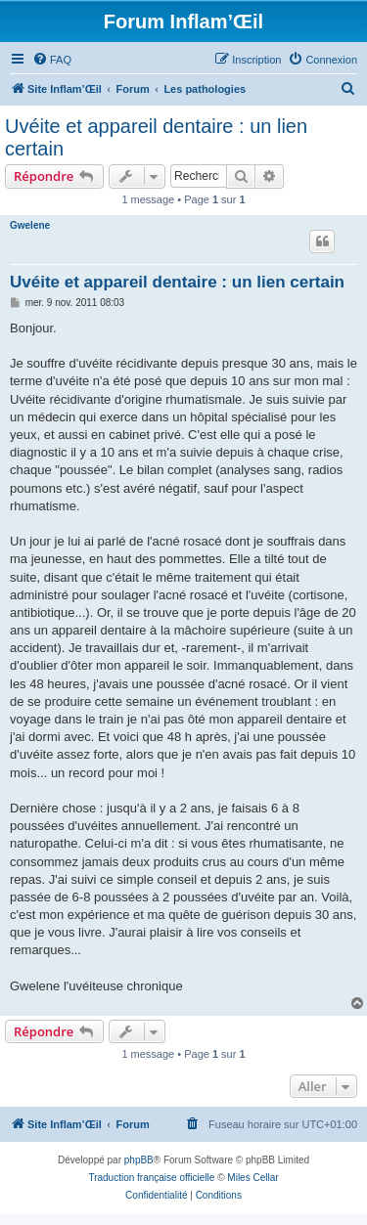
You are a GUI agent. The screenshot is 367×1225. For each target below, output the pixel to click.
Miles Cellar (252, 1177)
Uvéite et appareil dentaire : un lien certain (156, 137)
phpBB (139, 1160)
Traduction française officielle (151, 1177)
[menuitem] (51, 59)
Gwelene (30, 225)
